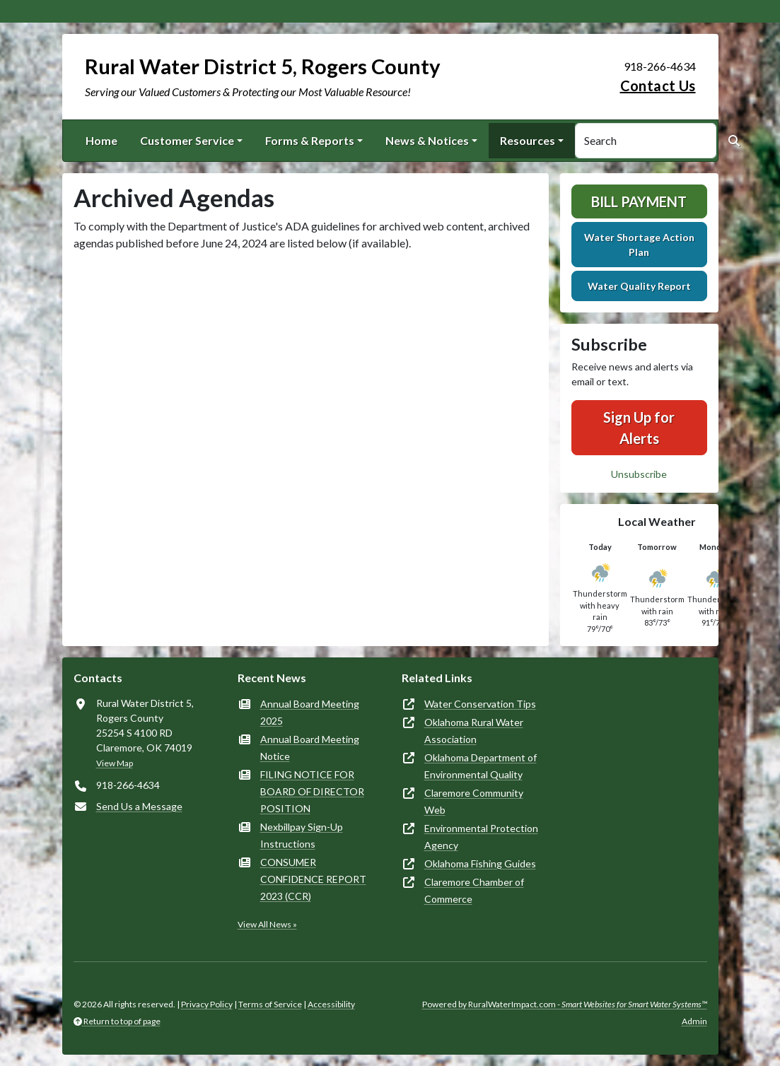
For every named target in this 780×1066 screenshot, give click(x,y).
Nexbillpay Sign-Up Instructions (301, 835)
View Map (114, 763)
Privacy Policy (207, 1004)
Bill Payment (639, 201)
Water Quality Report (639, 286)
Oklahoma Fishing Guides (480, 863)
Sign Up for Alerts (639, 428)
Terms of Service (270, 1004)
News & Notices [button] (427, 140)
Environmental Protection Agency (481, 836)
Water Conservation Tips (480, 704)
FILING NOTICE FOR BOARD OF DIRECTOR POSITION (312, 791)
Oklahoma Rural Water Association (473, 730)
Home (101, 140)
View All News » (267, 924)
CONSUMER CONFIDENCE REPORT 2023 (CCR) (313, 879)
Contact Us (658, 85)
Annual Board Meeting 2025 (309, 712)
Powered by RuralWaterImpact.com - (564, 1004)
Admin (694, 1021)
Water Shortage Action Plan (639, 244)
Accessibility (331, 1004)
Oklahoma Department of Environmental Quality (480, 765)
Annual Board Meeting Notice (309, 747)
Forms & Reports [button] (309, 140)
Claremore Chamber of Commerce (474, 890)
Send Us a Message (139, 806)
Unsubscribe (639, 474)
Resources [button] (527, 140)
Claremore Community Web (473, 801)
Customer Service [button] (187, 140)
